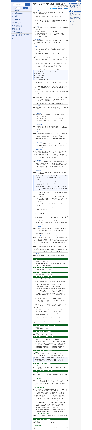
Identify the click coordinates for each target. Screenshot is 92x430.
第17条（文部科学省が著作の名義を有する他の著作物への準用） (22, 34)
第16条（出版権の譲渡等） (17, 32)
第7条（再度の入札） (16, 19)
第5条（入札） (15, 16)
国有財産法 (72, 24)
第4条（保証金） (15, 15)
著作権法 (71, 13)
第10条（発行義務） (16, 23)
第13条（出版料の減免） (16, 28)
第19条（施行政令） (16, 37)
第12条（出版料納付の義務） (17, 26)
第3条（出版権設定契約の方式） (18, 13)
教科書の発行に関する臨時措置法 (75, 15)
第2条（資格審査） (15, 12)
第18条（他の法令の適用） (17, 35)
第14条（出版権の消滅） (16, 29)
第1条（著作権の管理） (16, 10)
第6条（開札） (15, 18)
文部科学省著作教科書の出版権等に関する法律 (75, 6)
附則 (13, 38)
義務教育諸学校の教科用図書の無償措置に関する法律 (75, 18)
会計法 (71, 23)
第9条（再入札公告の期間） (17, 22)
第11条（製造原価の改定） (17, 25)
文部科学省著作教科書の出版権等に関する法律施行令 (75, 9)
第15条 (13, 31)
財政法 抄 (72, 21)
